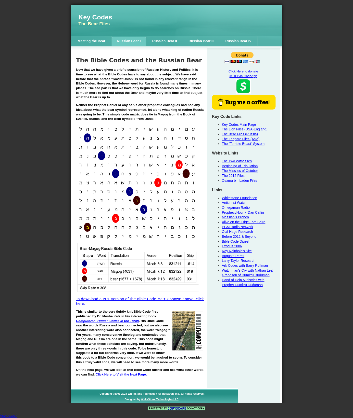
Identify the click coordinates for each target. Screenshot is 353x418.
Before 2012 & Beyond (239, 236)
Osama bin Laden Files (239, 180)
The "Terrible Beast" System (243, 144)
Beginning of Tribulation (240, 166)
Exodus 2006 (232, 246)
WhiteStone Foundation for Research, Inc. (154, 393)
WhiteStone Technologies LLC (159, 399)
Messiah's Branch (235, 217)
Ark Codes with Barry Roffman (245, 265)
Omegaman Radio (236, 207)
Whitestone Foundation (239, 198)
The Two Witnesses (237, 161)
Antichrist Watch (234, 203)
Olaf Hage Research (237, 232)
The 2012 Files (233, 176)
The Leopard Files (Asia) (240, 139)
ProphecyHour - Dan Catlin (243, 212)
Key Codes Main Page (239, 124)
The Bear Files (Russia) (240, 134)
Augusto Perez (233, 256)
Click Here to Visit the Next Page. (121, 374)
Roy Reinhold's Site (237, 251)
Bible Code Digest (235, 241)
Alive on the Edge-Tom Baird (243, 222)
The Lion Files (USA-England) (244, 129)
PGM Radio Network (237, 227)
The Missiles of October (240, 171)
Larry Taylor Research (238, 261)
